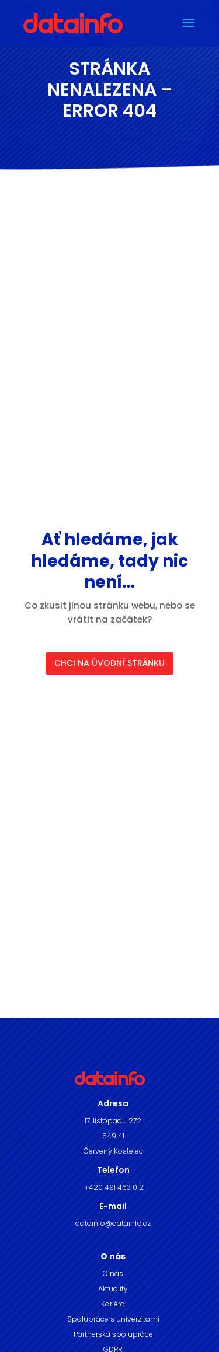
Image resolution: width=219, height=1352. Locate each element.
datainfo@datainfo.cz (113, 1223)
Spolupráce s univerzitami (113, 1319)
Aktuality (113, 1289)
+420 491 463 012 (113, 1187)
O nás (113, 1273)
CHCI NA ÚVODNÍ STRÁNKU (109, 663)
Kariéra (113, 1304)
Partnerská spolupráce (113, 1334)
